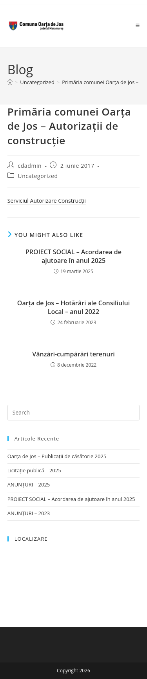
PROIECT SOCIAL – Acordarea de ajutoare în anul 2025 (73, 256)
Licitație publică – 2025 (34, 470)
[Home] (10, 82)
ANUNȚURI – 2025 (28, 484)
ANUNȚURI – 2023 (28, 513)
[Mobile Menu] (138, 25)
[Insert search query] (73, 412)
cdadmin (30, 165)
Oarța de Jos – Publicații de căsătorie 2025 (57, 456)
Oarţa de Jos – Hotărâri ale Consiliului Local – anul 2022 (73, 307)
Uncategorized (38, 176)
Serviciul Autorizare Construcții (46, 200)
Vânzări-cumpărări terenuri (73, 354)
